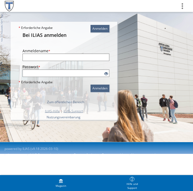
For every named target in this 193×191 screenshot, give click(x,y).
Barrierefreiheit (85, 155)
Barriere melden (114, 155)
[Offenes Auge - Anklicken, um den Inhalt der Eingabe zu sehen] (106, 73)
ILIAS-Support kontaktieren (49, 155)
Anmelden (99, 28)
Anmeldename (36, 50)
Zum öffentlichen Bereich (65, 102)
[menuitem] (60, 183)
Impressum (16, 155)
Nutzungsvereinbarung (63, 117)
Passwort (31, 66)
